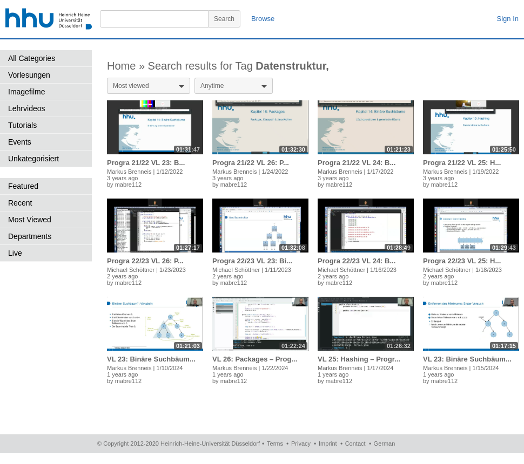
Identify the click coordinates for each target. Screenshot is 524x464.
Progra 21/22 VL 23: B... (146, 163)
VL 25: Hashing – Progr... (359, 359)
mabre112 (128, 184)
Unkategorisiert (33, 158)
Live (15, 253)
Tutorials (22, 125)
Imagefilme (26, 91)
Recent (20, 203)
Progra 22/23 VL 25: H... (462, 261)
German (384, 443)
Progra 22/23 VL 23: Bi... (252, 261)
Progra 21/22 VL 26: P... (250, 163)
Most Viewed (29, 219)
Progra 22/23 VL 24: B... (356, 261)
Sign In (508, 19)
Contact (355, 443)
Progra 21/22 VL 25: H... (462, 163)
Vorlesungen (29, 75)
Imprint (328, 443)
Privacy (301, 443)
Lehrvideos (26, 108)
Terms (275, 443)
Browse (262, 19)
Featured (23, 186)
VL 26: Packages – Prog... (254, 359)
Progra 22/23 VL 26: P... (145, 261)
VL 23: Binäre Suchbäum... (151, 359)
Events (19, 142)
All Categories (31, 58)
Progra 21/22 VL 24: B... (356, 163)
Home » (127, 66)
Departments (29, 236)
